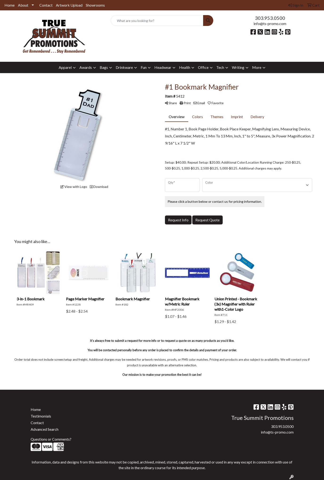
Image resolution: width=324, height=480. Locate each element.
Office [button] (203, 67)
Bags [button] (104, 67)
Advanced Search (44, 429)
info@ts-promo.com (270, 23)
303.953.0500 (270, 18)
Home (9, 5)
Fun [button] (144, 67)
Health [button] (184, 67)
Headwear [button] (162, 67)
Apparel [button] (65, 67)
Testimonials (41, 416)
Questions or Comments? (51, 439)
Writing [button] (238, 67)
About (23, 5)
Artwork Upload (69, 5)
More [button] (256, 67)
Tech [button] (220, 67)
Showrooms (95, 5)
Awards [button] (85, 67)
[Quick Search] (157, 20)
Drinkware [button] (124, 67)
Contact (46, 5)
